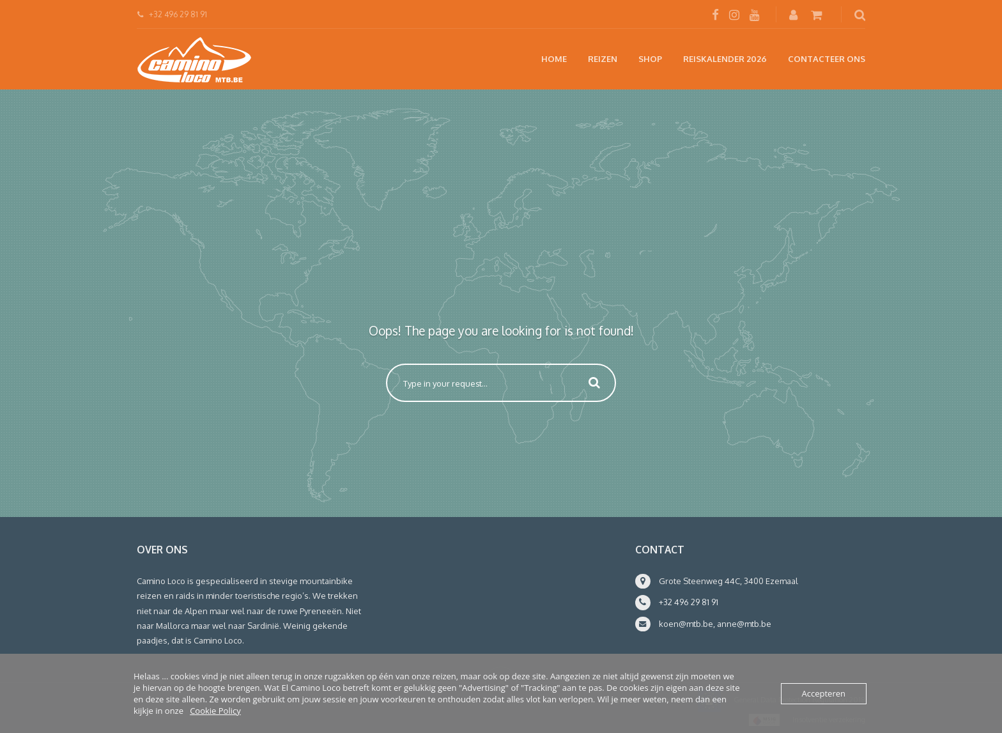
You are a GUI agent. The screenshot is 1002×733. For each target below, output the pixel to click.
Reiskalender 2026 (725, 59)
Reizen (602, 59)
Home (554, 59)
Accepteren (823, 693)
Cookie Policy (215, 710)
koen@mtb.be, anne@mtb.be (715, 624)
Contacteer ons (826, 59)
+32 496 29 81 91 (688, 602)
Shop (650, 59)
